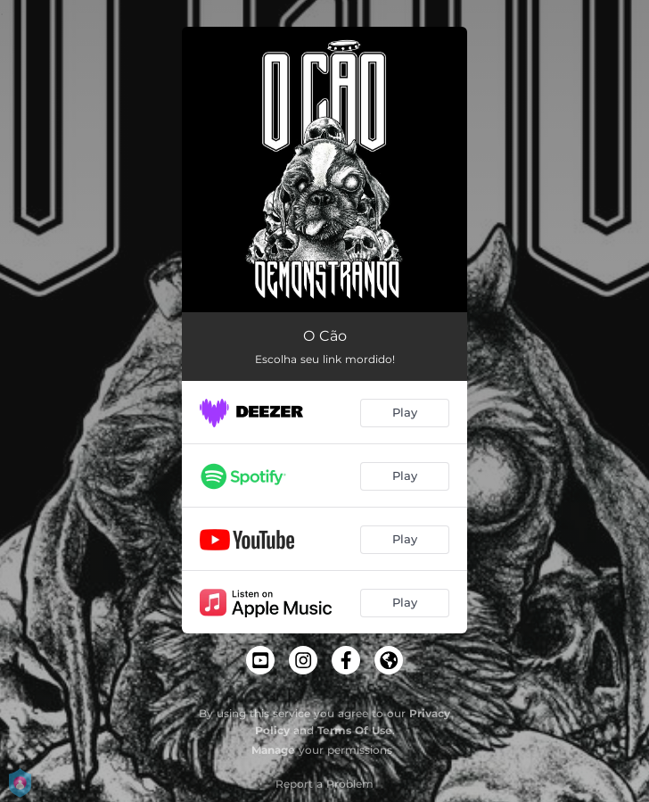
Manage (273, 750)
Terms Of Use (354, 730)
